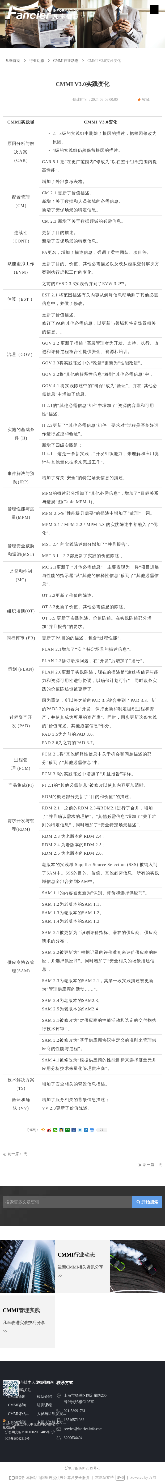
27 (101, 1130)
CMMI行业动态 (65, 61)
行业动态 (36, 61)
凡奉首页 (12, 61)
